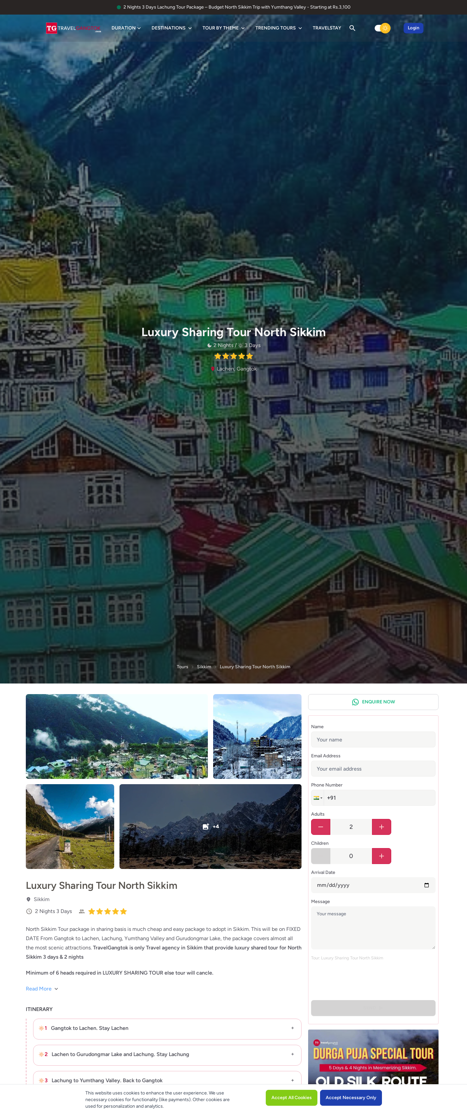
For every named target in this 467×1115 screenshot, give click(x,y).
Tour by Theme (224, 28)
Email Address (326, 756)
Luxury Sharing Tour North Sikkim (255, 667)
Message (320, 901)
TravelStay (327, 28)
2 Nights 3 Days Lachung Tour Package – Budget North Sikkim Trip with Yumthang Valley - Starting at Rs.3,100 (236, 7)
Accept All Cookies (291, 1097)
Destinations (172, 28)
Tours (182, 667)
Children (320, 843)
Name (317, 727)
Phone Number (327, 785)
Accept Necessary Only (351, 1097)
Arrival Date (323, 872)
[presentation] (361, 979)
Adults (318, 814)
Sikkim (204, 667)
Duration (127, 28)
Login (413, 28)
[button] (317, 798)
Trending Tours (280, 28)
